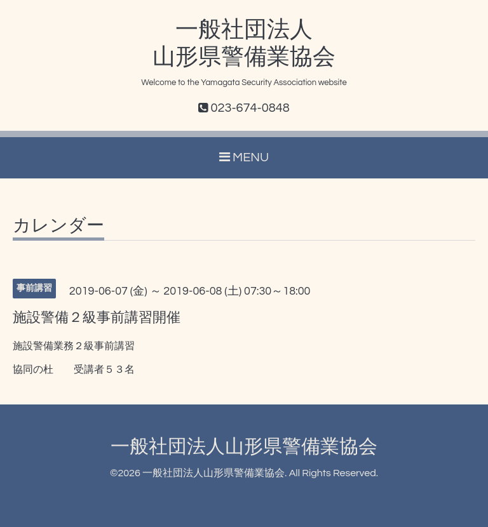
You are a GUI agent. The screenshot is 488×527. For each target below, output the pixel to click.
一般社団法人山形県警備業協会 (244, 447)
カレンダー (58, 226)
